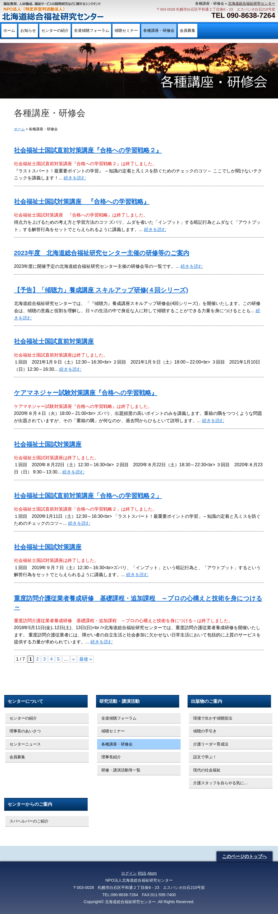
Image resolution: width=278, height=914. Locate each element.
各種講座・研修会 (158, 30)
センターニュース (25, 744)
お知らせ (28, 30)
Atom (152, 873)
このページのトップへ (244, 856)
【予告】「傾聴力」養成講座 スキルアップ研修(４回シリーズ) (101, 290)
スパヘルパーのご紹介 (29, 821)
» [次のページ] (73, 659)
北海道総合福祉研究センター (251, 3)
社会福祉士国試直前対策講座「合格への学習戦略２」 (88, 495)
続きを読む (75, 177)
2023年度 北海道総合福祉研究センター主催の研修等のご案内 (101, 252)
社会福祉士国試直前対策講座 (54, 341)
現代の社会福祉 (207, 770)
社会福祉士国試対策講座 (48, 444)
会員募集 (187, 30)
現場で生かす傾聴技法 (212, 718)
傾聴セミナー (126, 30)
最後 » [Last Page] (85, 659)
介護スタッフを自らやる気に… (220, 783)
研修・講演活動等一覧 (120, 770)
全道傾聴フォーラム (91, 30)
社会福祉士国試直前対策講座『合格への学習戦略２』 (88, 150)
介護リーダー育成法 (210, 744)
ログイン (129, 873)
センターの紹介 (55, 30)
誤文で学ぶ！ (205, 757)
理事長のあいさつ (25, 731)
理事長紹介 (111, 757)
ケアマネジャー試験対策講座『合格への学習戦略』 (85, 392)
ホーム (9, 30)
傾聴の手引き (205, 731)
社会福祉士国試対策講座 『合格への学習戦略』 (82, 201)
